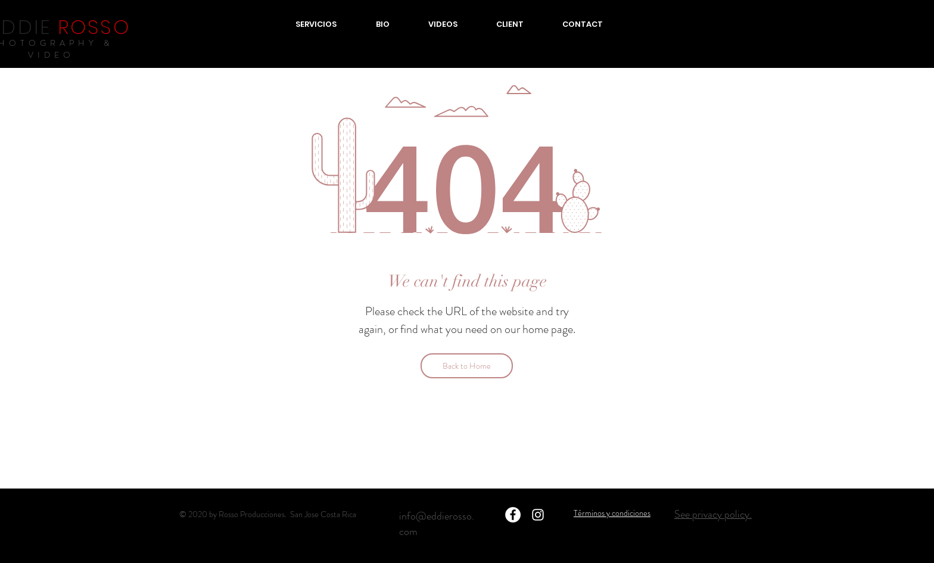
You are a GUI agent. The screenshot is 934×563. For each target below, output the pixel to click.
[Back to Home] (467, 365)
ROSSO (94, 27)
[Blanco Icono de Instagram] (538, 514)
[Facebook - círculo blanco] (513, 514)
